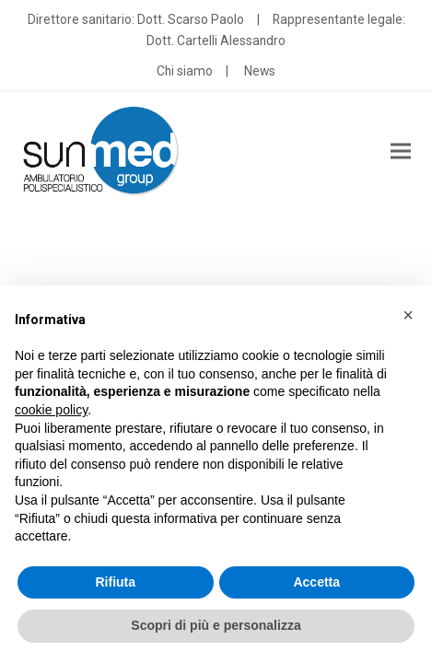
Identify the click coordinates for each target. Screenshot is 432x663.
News (259, 71)
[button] (401, 151)
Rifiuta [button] (115, 582)
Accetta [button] (316, 582)
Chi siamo (185, 71)
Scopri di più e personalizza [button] (215, 625)
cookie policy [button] (51, 409)
